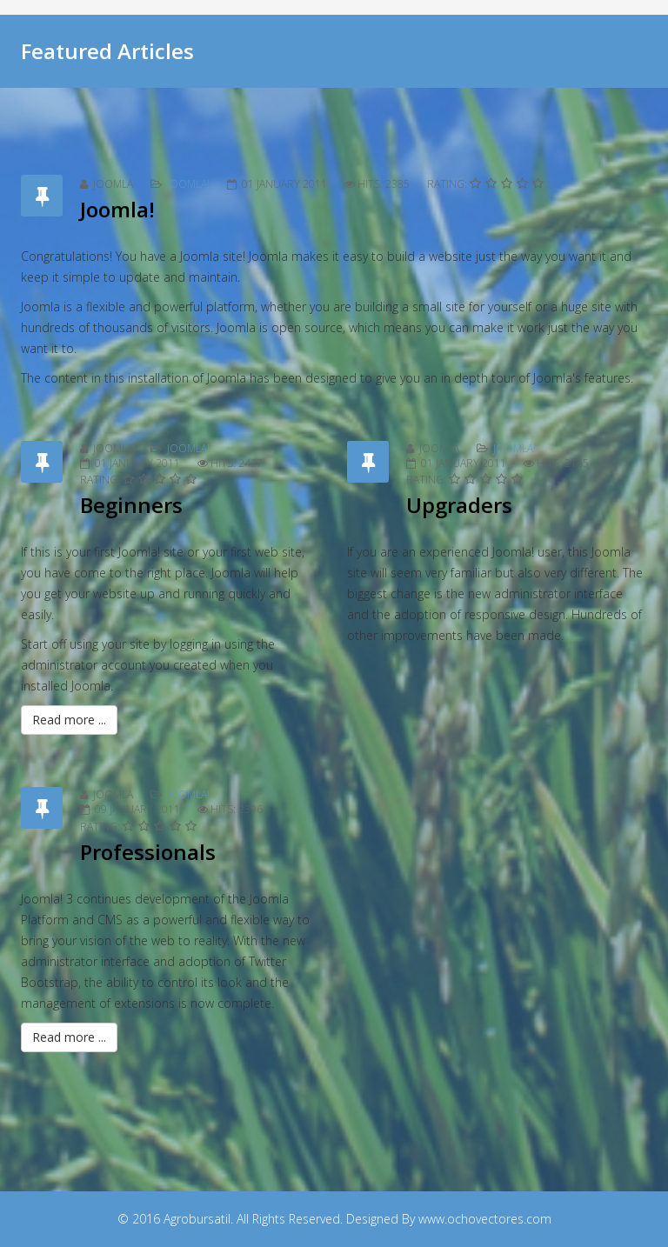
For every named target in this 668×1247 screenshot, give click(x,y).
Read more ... (69, 719)
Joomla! (188, 184)
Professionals (148, 851)
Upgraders (459, 504)
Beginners (131, 504)
